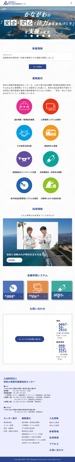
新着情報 (54, 431)
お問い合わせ (56, 450)
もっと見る (37, 67)
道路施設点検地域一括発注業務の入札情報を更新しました (28, 57)
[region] (37, 22)
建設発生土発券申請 (37, 296)
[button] (26, 36)
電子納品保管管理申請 (13, 296)
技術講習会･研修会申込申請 (62, 295)
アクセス (54, 443)
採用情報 (14, 260)
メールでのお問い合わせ (30, 339)
